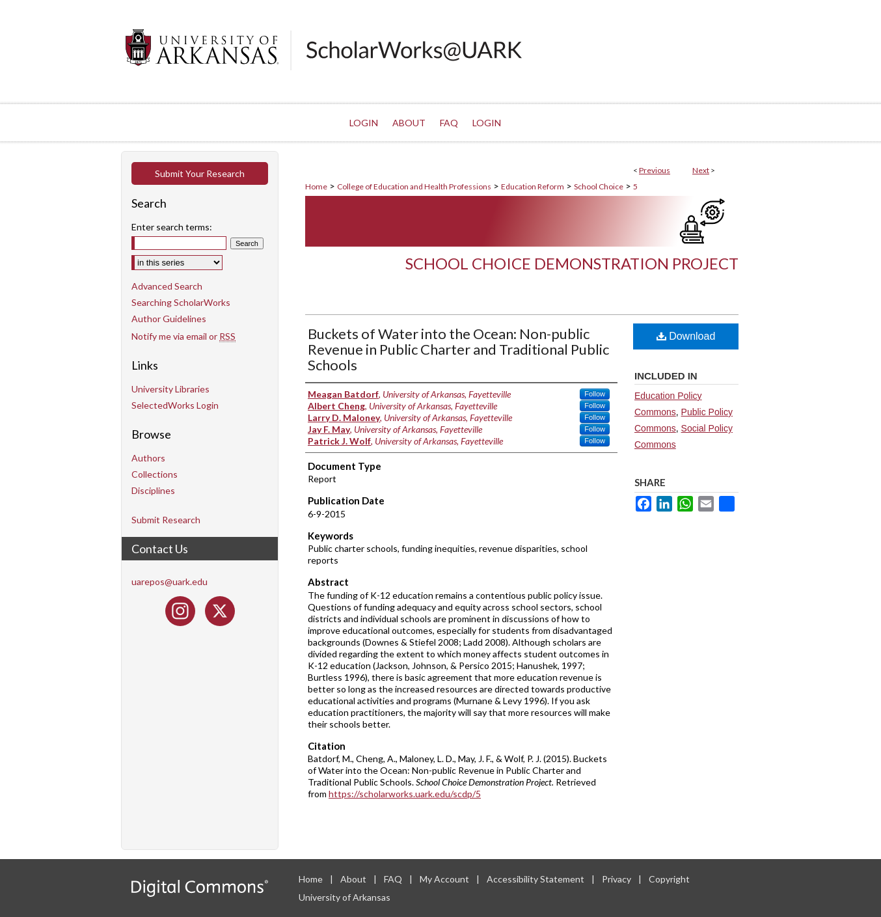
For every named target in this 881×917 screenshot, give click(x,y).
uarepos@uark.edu (169, 581)
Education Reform (532, 186)
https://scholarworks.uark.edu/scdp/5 (405, 793)
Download (686, 336)
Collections (154, 474)
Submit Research (165, 519)
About (354, 878)
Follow (594, 394)
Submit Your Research (200, 173)
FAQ (394, 878)
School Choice (598, 186)
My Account (445, 878)
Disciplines (153, 490)
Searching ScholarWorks (180, 302)
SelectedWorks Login (175, 405)
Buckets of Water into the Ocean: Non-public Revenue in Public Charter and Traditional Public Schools (458, 349)
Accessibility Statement (536, 878)
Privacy (617, 878)
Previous (654, 170)
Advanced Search (166, 286)
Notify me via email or (183, 336)
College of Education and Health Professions (414, 186)
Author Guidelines (168, 318)
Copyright (669, 878)
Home (316, 186)
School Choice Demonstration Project (572, 263)
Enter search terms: (171, 226)
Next (700, 170)
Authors (148, 457)
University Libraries (170, 388)
